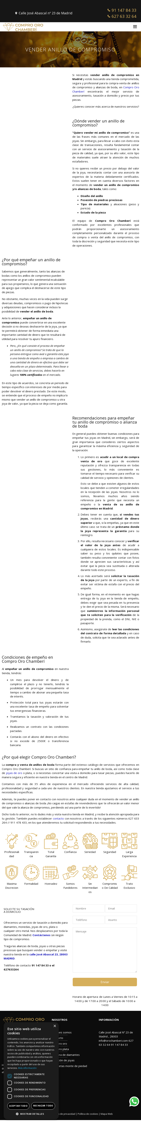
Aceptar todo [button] (18, 1105)
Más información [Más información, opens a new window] (27, 1068)
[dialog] (31, 1070)
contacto (58, 818)
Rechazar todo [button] (43, 1105)
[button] (31, 1114)
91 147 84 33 (119, 1044)
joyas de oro (14, 773)
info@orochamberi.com (113, 1040)
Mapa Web (107, 1113)
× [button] (54, 1026)
